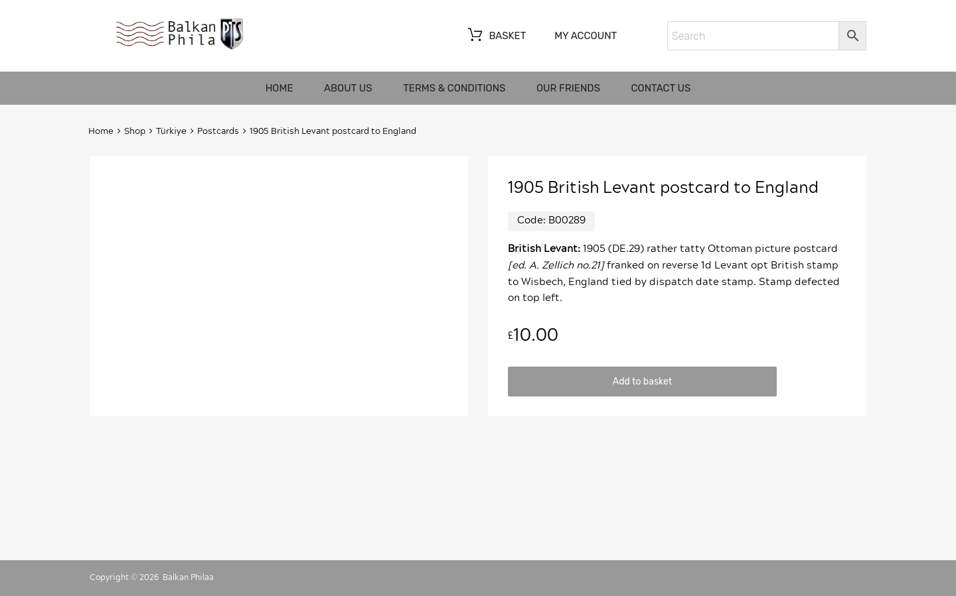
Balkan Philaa (188, 577)
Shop (134, 131)
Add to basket (642, 381)
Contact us (661, 88)
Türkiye (171, 131)
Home (279, 88)
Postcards (218, 131)
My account (585, 36)
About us (348, 88)
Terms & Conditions (454, 88)
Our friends (568, 88)
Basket (495, 36)
